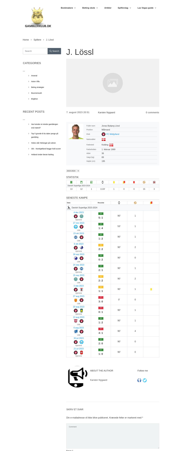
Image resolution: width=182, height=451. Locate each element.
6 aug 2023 (72, 266)
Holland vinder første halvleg (42, 155)
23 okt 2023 (72, 222)
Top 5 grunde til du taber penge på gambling (44, 135)
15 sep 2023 (72, 241)
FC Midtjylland (112, 134)
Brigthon (34, 99)
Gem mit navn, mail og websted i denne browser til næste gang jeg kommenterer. (109, 426)
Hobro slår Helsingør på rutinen (43, 143)
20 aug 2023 (73, 256)
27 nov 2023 (72, 217)
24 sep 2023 (72, 236)
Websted (70, 405)
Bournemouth (36, 93)
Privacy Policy (105, 445)
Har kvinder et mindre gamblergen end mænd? (44, 126)
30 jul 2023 (72, 271)
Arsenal (34, 76)
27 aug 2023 (73, 251)
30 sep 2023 (72, 232)
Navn (69, 372)
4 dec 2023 (72, 212)
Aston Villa (35, 81)
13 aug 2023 (73, 261)
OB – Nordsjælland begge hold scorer (46, 149)
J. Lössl (80, 52)
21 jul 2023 (72, 276)
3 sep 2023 (72, 246)
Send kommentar (148, 437)
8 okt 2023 (72, 227)
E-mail (70, 388)
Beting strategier (37, 87)
